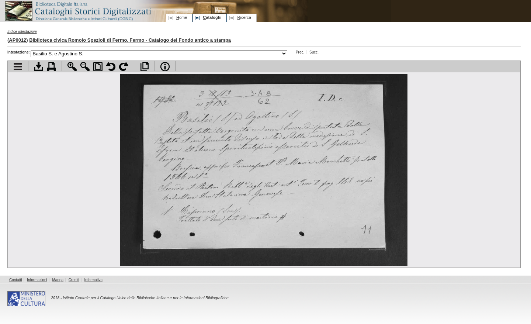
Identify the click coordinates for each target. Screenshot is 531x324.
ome (181, 17)
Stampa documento (51, 66)
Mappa (58, 280)
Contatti (15, 280)
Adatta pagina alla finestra (98, 66)
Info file (165, 66)
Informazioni (37, 280)
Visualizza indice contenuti (17, 66)
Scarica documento (38, 66)
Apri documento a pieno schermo (144, 66)
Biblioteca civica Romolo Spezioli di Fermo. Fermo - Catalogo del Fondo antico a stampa (130, 40)
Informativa (93, 280)
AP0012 (17, 40)
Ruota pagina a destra (123, 66)
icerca (244, 17)
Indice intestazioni (22, 32)
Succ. (314, 52)
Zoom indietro (85, 66)
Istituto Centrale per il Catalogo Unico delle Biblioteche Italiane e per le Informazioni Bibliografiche (145, 298)
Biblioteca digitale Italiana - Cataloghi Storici (77, 10)
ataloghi (212, 17)
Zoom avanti (72, 66)
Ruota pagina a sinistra (110, 66)
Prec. (300, 52)
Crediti (74, 280)
